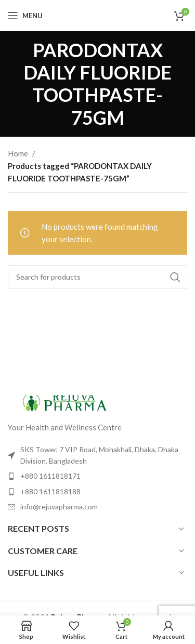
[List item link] (97, 476)
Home (18, 153)
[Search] (97, 277)
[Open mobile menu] (25, 15)
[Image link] (65, 401)
